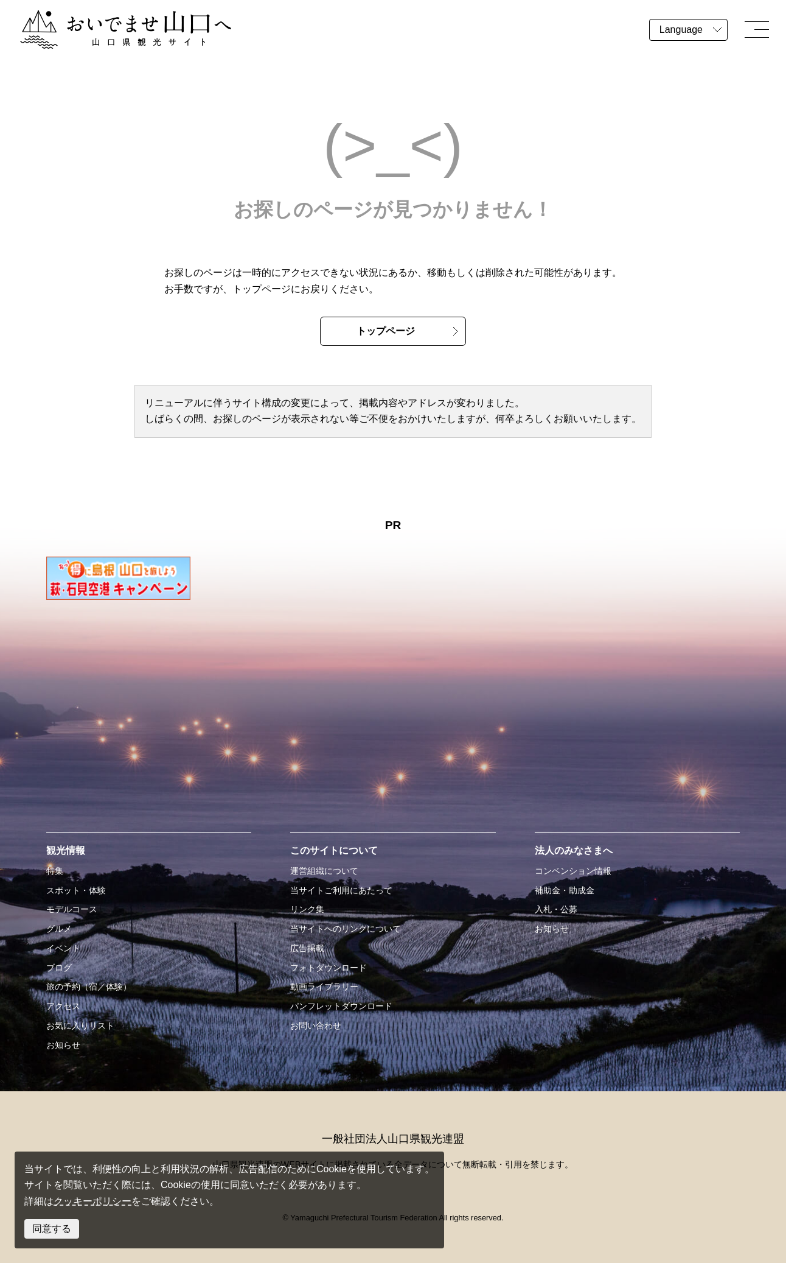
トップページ (385, 331)
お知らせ (63, 1045)
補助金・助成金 (564, 890)
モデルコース (71, 909)
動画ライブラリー (324, 986)
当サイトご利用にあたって (341, 890)
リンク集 (307, 909)
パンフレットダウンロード (341, 1006)
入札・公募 (556, 909)
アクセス (63, 1006)
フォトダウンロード (328, 968)
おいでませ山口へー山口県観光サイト (102, 17)
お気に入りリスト (80, 1025)
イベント (63, 948)
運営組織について (324, 871)
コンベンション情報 (573, 871)
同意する (51, 1228)
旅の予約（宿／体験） (88, 986)
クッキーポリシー (92, 1201)
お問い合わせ (315, 1025)
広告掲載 (307, 948)
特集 (54, 871)
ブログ (59, 968)
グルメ (59, 929)
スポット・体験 (76, 890)
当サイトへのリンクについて (345, 929)
